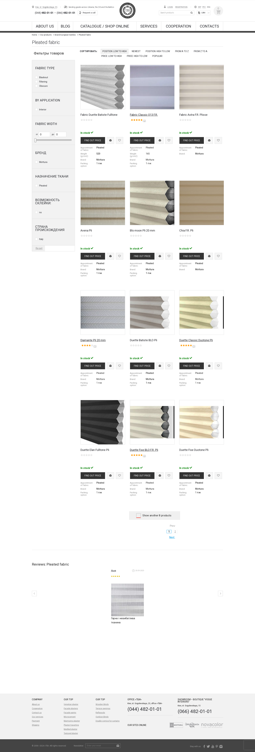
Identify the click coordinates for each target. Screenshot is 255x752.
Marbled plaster (70, 729)
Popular (157, 56)
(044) (44, 13)
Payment (36, 721)
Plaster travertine (71, 725)
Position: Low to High (114, 51)
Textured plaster (71, 733)
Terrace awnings (103, 708)
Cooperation (178, 26)
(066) (66, 13)
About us (45, 26)
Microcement (70, 717)
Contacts (209, 26)
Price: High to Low (137, 56)
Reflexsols (100, 713)
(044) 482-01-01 (144, 709)
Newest (136, 51)
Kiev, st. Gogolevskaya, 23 (46, 7)
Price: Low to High (111, 56)
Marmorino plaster (72, 721)
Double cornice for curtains (108, 721)
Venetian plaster (71, 704)
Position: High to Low (158, 51)
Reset (39, 248)
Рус (204, 7)
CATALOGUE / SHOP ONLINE (104, 26)
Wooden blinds (102, 704)
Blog (65, 26)
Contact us (37, 713)
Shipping (35, 725)
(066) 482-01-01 (195, 711)
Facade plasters (71, 708)
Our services (37, 717)
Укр (199, 7)
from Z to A (200, 51)
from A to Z (182, 51)
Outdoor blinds (102, 717)
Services (148, 26)
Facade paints (70, 713)
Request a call (89, 13)
